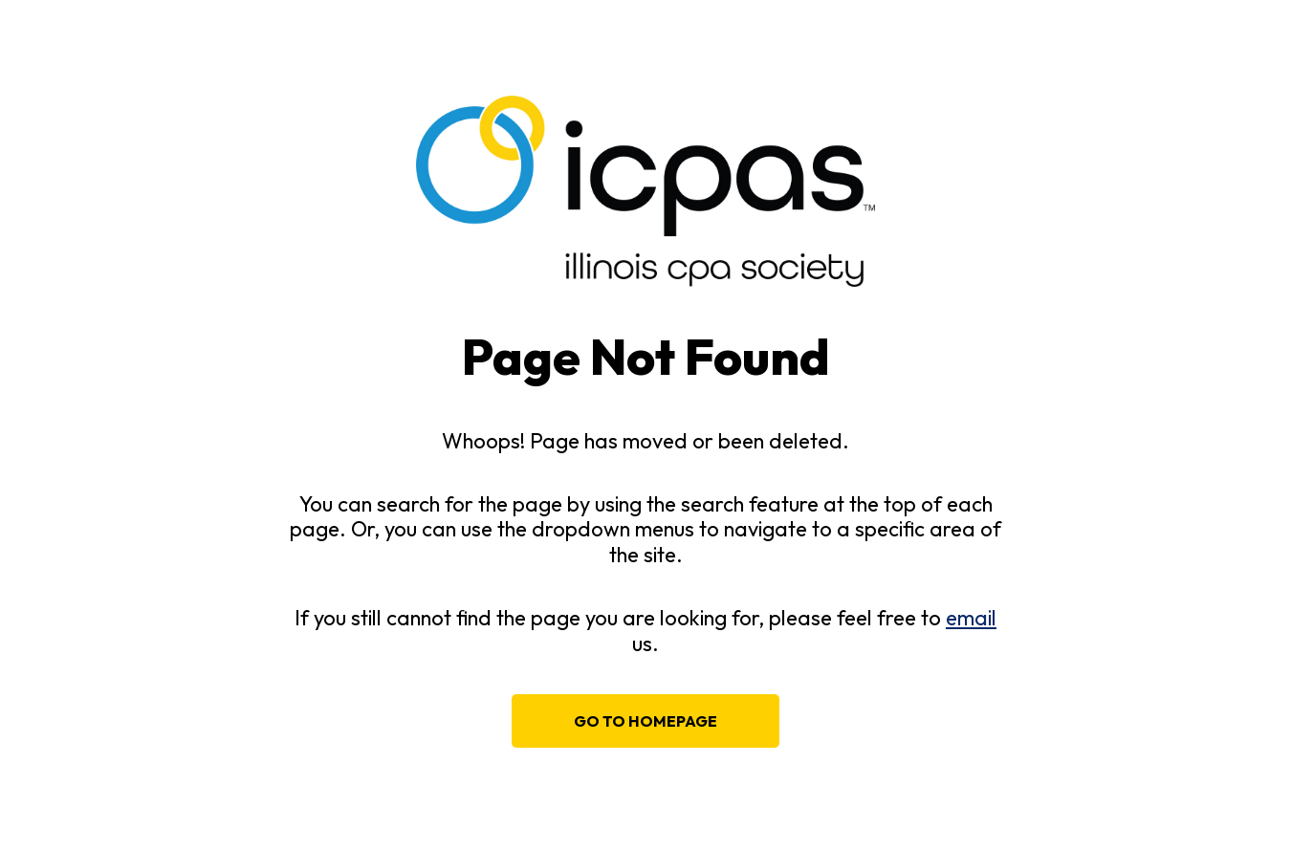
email (971, 617)
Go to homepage (645, 721)
